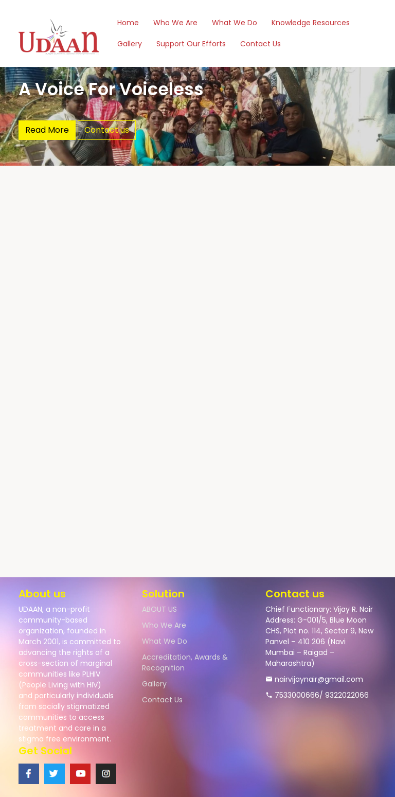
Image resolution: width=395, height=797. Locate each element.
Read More (47, 130)
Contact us (106, 130)
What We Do (234, 22)
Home (128, 22)
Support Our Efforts (191, 44)
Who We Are (175, 22)
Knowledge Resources (311, 22)
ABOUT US (159, 609)
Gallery (129, 44)
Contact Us (260, 44)
